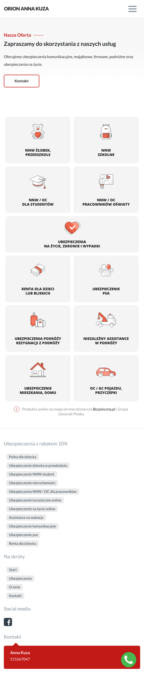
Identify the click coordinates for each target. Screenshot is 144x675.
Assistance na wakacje (26, 517)
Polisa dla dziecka (22, 457)
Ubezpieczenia (20, 578)
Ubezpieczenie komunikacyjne (32, 526)
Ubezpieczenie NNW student (31, 474)
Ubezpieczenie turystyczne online (35, 500)
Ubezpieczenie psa (23, 535)
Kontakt (22, 81)
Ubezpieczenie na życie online (32, 509)
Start (13, 569)
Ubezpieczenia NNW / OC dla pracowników (43, 491)
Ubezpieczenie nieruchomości (32, 483)
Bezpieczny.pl (104, 409)
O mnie (14, 587)
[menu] (132, 9)
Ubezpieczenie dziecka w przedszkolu (38, 465)
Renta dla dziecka (22, 543)
